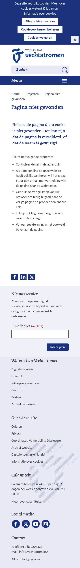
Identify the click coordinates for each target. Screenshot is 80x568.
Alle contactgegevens (25, 559)
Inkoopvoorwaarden (25, 383)
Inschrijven (57, 347)
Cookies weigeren (40, 37)
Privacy (16, 433)
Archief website (21, 447)
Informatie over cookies (40, 13)
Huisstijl (16, 376)
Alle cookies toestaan (40, 21)
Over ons (17, 390)
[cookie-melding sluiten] (75, 39)
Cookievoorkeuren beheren (40, 29)
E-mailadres (27, 326)
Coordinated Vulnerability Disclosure (36, 440)
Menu (16, 81)
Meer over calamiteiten (27, 501)
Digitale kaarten (22, 369)
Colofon (16, 426)
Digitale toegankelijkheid (28, 454)
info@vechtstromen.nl (34, 552)
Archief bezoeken (23, 404)
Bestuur (16, 397)
